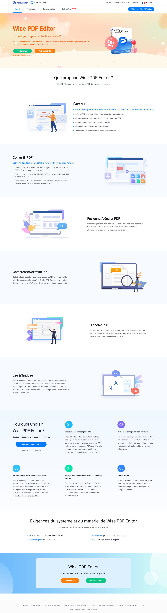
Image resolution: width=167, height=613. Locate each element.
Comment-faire (68, 605)
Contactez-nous (36, 605)
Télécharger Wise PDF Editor (141, 9)
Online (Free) (67, 9)
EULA (142, 605)
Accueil (17, 9)
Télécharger (22, 51)
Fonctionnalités (49, 9)
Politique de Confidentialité (106, 605)
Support (135, 3)
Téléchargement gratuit (31, 444)
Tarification (31, 9)
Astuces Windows (82, 605)
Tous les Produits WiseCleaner (117, 3)
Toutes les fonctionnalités (31, 450)
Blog (93, 605)
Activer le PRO (45, 51)
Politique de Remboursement (128, 605)
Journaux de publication (52, 605)
